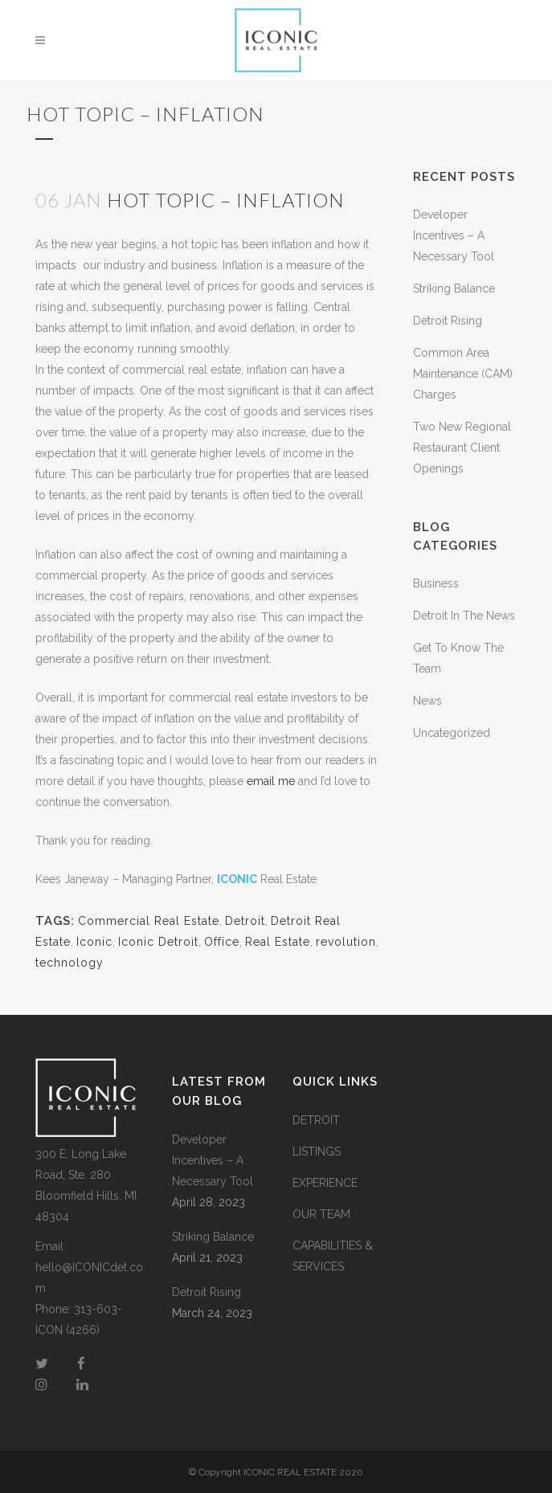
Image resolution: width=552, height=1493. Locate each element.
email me (271, 781)
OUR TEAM (321, 1214)
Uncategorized (451, 732)
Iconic (94, 941)
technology (69, 962)
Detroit (245, 920)
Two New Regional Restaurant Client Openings (462, 447)
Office (221, 941)
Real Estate (277, 941)
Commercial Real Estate (148, 920)
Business (436, 583)
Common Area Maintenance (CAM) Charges (463, 373)
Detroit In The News (464, 615)
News (427, 700)
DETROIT (316, 1120)
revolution (346, 941)
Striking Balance (454, 288)
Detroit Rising (447, 320)
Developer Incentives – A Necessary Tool (453, 235)
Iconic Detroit (158, 941)
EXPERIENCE (325, 1182)
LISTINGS (316, 1151)
